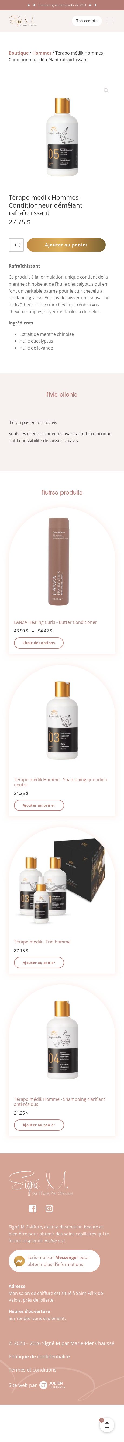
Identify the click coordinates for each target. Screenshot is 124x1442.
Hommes (41, 53)
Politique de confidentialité (39, 1356)
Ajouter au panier (66, 245)
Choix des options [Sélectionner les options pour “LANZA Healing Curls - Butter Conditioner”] (39, 642)
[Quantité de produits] (16, 245)
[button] (106, 90)
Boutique (19, 53)
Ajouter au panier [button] (39, 805)
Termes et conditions (33, 1369)
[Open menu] (110, 21)
